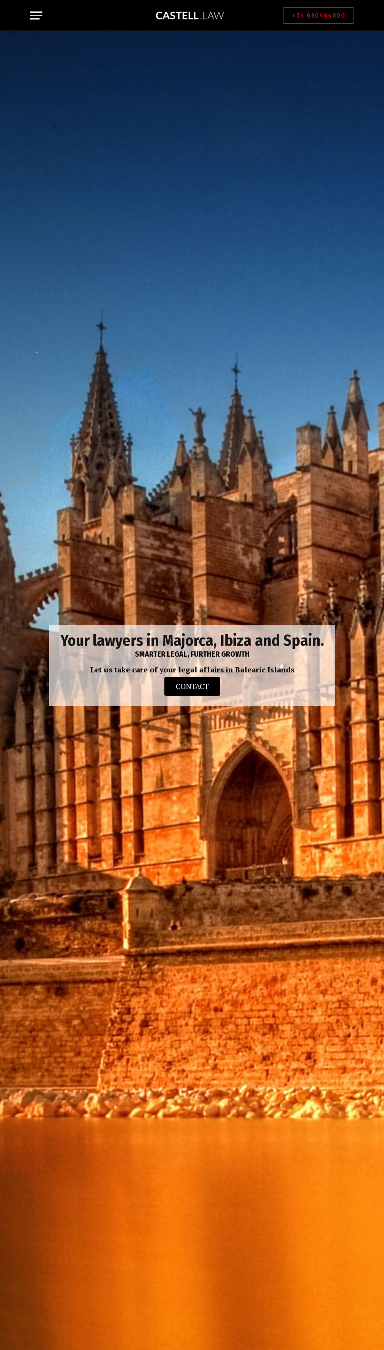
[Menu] (36, 15)
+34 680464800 (318, 15)
